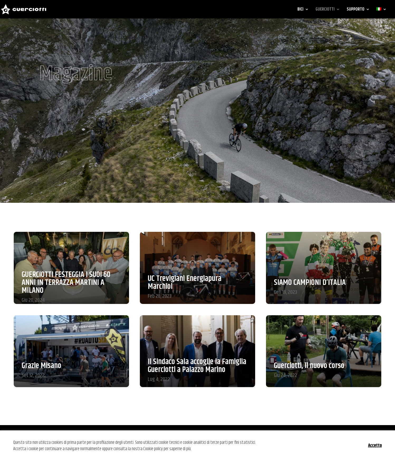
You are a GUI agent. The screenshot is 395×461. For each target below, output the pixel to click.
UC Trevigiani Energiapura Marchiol (184, 283)
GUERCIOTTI (325, 10)
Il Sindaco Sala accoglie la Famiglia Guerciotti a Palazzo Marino (197, 366)
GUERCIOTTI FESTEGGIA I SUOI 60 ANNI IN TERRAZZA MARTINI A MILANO (66, 283)
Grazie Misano (41, 366)
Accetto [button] (375, 446)
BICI (300, 10)
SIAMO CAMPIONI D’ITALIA (310, 283)
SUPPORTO (355, 10)
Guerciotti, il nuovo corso (309, 366)
